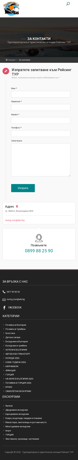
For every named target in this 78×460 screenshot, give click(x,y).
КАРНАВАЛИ (12, 366)
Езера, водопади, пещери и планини (24, 418)
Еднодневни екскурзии (17, 414)
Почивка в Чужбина (16, 329)
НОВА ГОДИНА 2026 (16, 362)
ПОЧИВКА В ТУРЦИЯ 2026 (18, 383)
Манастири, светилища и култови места (26, 422)
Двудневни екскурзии (17, 410)
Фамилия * (16, 101)
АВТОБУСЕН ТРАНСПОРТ (18, 354)
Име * (14, 88)
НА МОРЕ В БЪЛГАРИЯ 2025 (19, 379)
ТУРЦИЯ (10, 434)
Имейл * (15, 114)
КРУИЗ (9, 387)
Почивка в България (16, 325)
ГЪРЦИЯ (10, 374)
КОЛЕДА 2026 (12, 358)
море (8, 430)
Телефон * (16, 127)
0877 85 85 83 (13, 292)
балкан (9, 406)
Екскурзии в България (17, 341)
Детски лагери (13, 337)
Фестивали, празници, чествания (22, 439)
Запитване (16, 140)
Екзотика (10, 333)
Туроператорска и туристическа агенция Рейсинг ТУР (10, 9)
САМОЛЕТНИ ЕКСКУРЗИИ (18, 391)
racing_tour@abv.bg (14, 220)
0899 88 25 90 (39, 250)
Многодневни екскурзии (18, 426)
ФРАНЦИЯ (11, 370)
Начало (12, 60)
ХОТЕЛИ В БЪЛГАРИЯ (16, 350)
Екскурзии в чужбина (16, 345)
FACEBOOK (15, 307)
